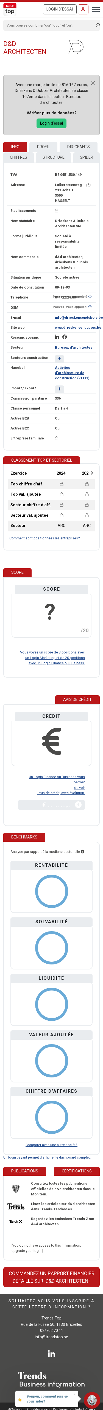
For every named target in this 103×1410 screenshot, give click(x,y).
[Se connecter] (83, 9)
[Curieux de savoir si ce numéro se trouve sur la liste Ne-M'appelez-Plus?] (90, 297)
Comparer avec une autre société (51, 1145)
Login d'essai (59, 9)
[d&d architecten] (76, 47)
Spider (86, 157)
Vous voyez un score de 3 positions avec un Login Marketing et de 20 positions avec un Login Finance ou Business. (52, 657)
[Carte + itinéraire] (88, 185)
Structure (54, 157)
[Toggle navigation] (94, 8)
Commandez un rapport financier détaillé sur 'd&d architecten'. (51, 1277)
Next (92, 472)
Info (15, 147)
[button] (59, 358)
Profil (43, 147)
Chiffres (18, 157)
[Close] (93, 82)
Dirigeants (78, 147)
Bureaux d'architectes (73, 347)
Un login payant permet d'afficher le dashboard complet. (47, 1157)
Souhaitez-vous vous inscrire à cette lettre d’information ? (51, 1304)
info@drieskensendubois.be (79, 317)
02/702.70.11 (51, 1330)
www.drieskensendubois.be (78, 327)
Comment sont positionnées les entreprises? (44, 538)
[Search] (49, 25)
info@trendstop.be (51, 1337)
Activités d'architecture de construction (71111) (72, 373)
